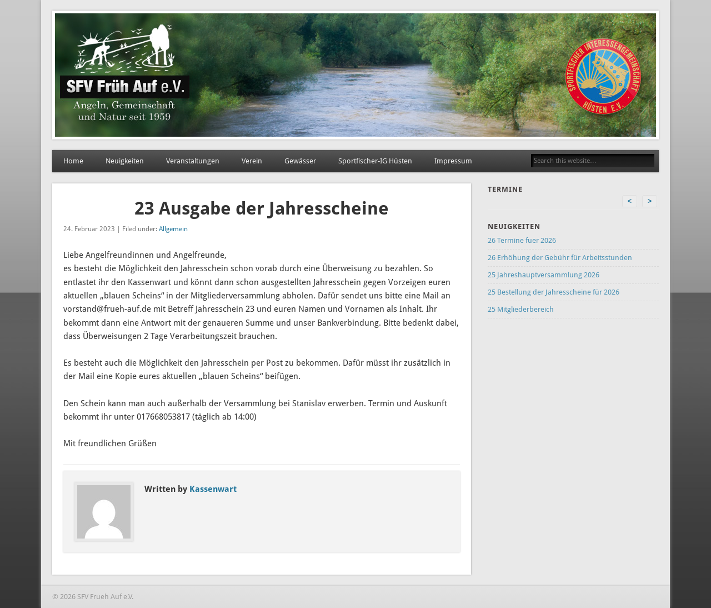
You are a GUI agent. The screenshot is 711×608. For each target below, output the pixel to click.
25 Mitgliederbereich (521, 309)
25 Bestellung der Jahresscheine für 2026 (553, 292)
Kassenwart (213, 489)
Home (73, 161)
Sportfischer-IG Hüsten (375, 161)
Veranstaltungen (192, 161)
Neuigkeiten (125, 161)
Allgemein (173, 229)
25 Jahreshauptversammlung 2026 (543, 275)
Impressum (453, 161)
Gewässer (300, 161)
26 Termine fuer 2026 (522, 240)
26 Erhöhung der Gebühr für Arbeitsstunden (560, 257)
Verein (252, 161)
